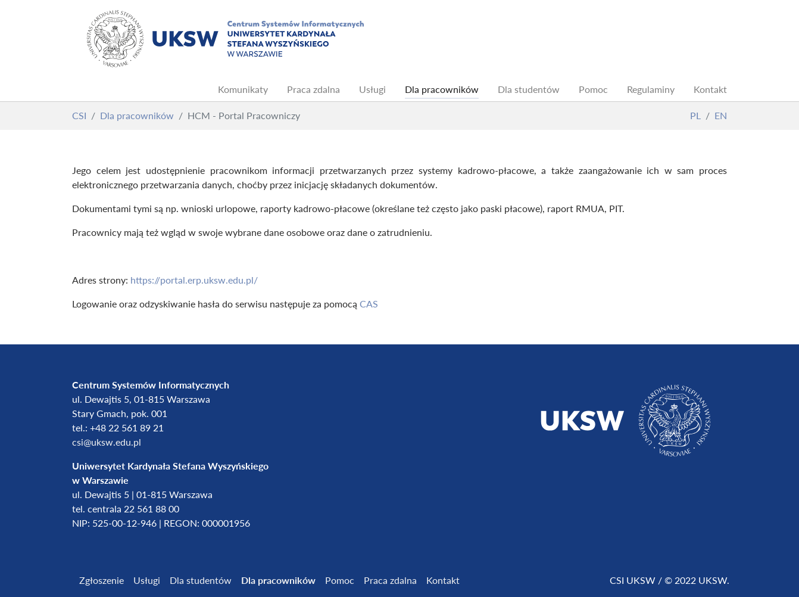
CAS (369, 303)
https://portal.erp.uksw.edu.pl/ (195, 279)
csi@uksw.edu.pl (106, 441)
